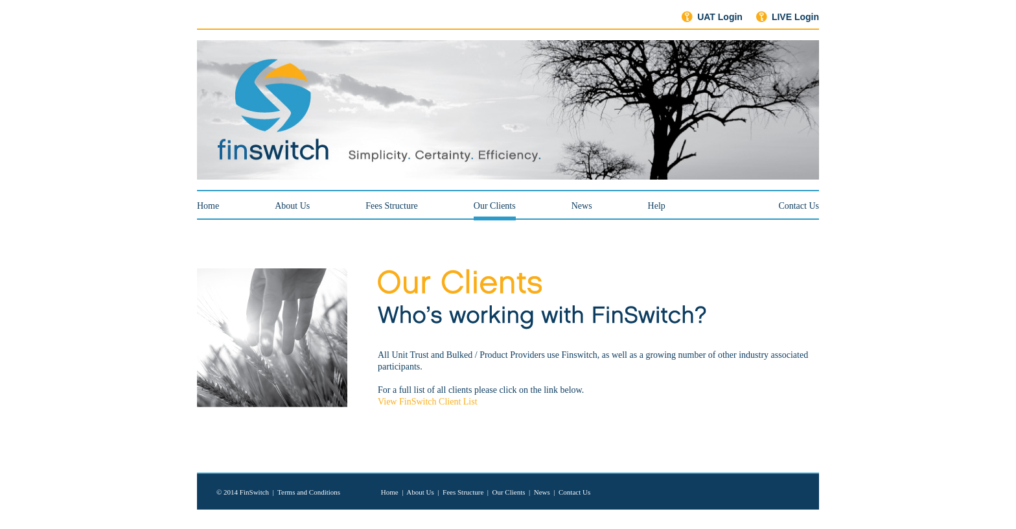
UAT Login (720, 17)
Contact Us (798, 206)
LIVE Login (795, 17)
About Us (292, 206)
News (582, 206)
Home (208, 206)
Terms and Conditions (308, 492)
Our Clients (508, 492)
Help (656, 206)
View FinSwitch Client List (428, 401)
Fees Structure (391, 206)
